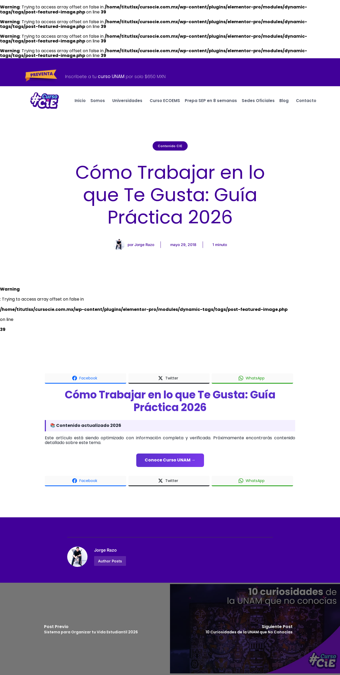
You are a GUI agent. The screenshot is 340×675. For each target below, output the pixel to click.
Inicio (80, 100)
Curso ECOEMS (165, 100)
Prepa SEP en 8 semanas (211, 100)
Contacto (306, 100)
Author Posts (110, 561)
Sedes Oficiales (258, 100)
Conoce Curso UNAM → (170, 460)
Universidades (128, 100)
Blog (285, 100)
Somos (99, 100)
